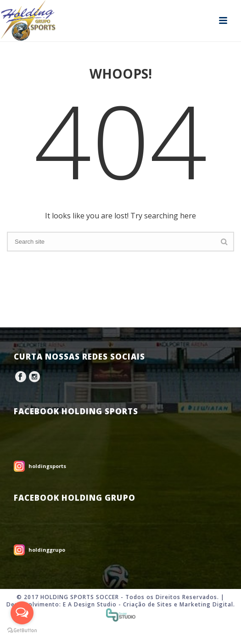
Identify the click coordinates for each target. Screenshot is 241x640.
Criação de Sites (147, 604)
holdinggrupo (46, 549)
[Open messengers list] (22, 612)
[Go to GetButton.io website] (22, 631)
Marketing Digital (206, 604)
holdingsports (47, 466)
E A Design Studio (90, 604)
